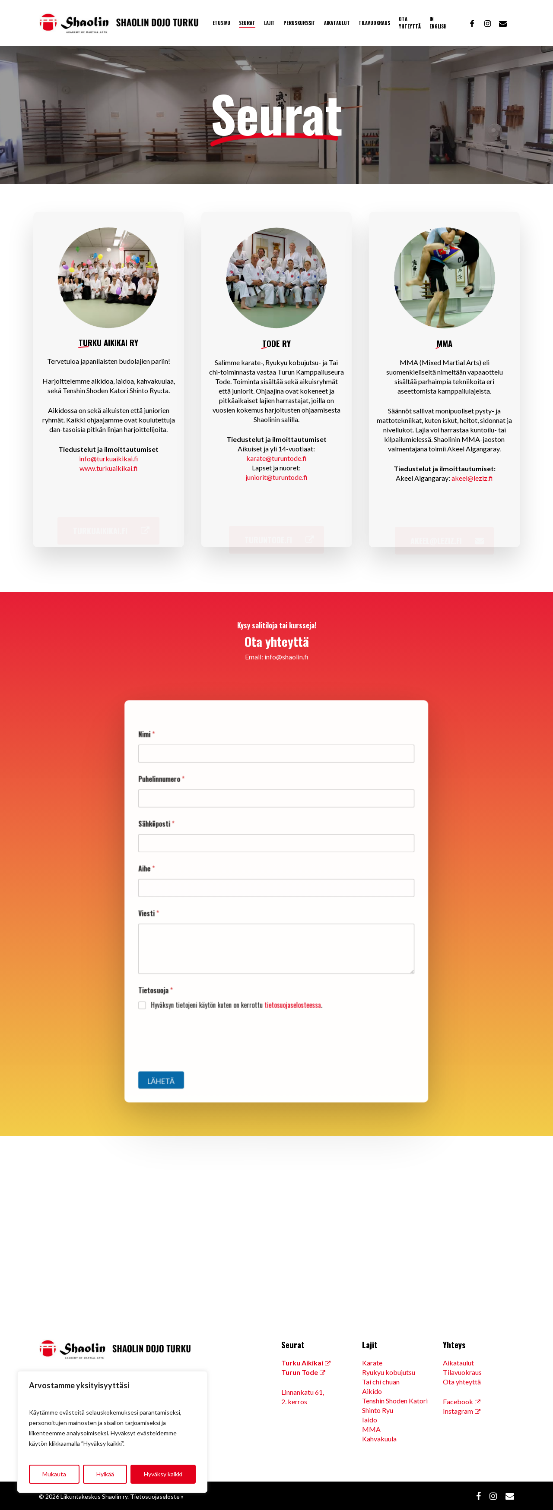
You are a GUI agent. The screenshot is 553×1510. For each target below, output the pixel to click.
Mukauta (54, 1474)
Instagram (458, 1411)
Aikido (372, 1391)
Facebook (458, 1401)
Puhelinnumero (184, 803)
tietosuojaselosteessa (289, 985)
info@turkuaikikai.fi (108, 458)
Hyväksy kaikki (163, 1474)
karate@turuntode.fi (276, 458)
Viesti (173, 911)
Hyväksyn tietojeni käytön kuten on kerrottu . (244, 984)
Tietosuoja (179, 973)
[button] (108, 526)
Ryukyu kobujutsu (388, 1372)
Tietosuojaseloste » (157, 1496)
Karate (372, 1363)
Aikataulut (458, 1363)
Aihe (171, 875)
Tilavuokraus (462, 1372)
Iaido (369, 1419)
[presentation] (216, 1022)
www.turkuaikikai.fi (108, 468)
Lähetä (184, 1046)
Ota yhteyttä (462, 1382)
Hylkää (105, 1474)
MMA (371, 1429)
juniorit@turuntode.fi (276, 477)
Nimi (171, 766)
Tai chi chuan (381, 1382)
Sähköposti (179, 839)
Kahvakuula (379, 1438)
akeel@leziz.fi (472, 478)
